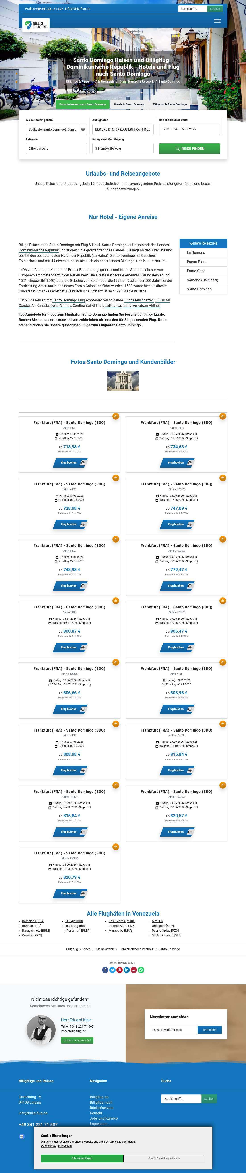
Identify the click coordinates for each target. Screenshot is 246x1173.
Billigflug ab (99, 1097)
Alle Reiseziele (104, 81)
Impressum (98, 1124)
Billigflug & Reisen (78, 81)
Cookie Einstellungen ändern (164, 1158)
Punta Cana (196, 271)
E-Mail (134, 970)
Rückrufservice (101, 1108)
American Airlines (146, 305)
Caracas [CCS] (32, 935)
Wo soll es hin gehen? (39, 120)
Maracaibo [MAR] (121, 930)
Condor (24, 305)
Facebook (105, 970)
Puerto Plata (196, 262)
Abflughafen (100, 120)
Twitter (112, 970)
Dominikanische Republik (136, 81)
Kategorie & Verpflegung (108, 139)
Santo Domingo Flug (68, 300)
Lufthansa (113, 305)
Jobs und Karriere (104, 1118)
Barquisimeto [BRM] (36, 930)
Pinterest (119, 970)
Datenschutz (48, 1145)
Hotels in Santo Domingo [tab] (129, 104)
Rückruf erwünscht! (77, 1040)
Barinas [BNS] (31, 926)
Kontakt (96, 1113)
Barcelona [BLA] (33, 921)
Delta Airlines (60, 305)
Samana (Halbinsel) (202, 280)
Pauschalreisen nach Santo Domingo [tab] (82, 104)
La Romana (196, 253)
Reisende (32, 139)
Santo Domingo (169, 81)
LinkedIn (127, 970)
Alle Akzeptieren (82, 1158)
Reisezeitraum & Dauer (173, 120)
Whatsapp (141, 970)
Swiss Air (162, 300)
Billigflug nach (101, 1102)
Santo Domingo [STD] (166, 935)
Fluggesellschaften (139, 300)
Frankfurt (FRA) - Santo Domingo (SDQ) (69, 423)
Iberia (127, 305)
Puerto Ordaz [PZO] (165, 930)
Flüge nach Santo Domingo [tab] (170, 104)
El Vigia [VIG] (74, 921)
